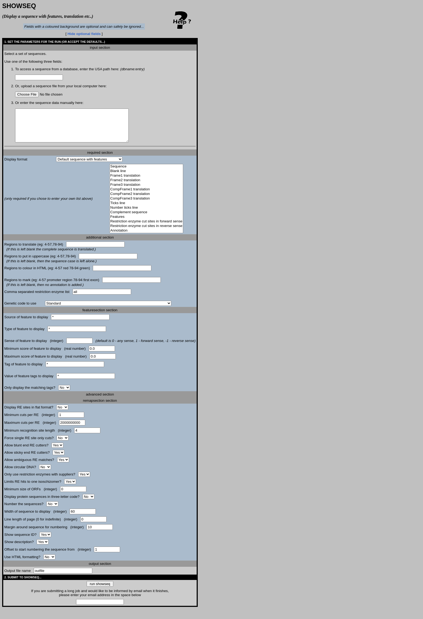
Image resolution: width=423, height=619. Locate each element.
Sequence (146, 173)
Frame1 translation (146, 182)
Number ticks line (146, 214)
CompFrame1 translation (146, 196)
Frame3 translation (146, 191)
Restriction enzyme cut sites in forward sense (146, 228)
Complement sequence (146, 218)
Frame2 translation (146, 186)
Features (146, 223)
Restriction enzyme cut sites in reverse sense (146, 232)
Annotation (146, 237)
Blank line (146, 177)
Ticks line (146, 209)
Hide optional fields (84, 34)
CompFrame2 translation (146, 200)
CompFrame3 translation (146, 205)
